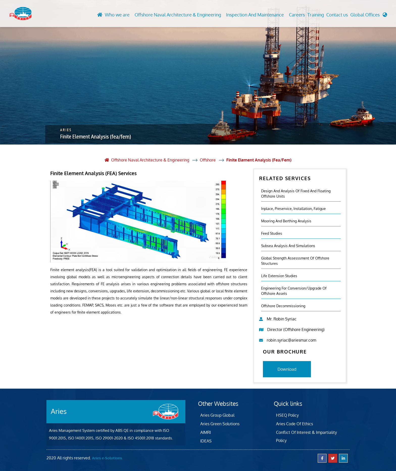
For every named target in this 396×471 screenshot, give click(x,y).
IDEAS (206, 440)
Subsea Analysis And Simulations (288, 246)
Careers (297, 14)
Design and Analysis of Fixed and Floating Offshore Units (296, 193)
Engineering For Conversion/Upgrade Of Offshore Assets (294, 291)
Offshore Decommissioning (283, 306)
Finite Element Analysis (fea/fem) (258, 159)
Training (315, 14)
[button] (368, 16)
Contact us (337, 14)
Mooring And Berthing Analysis (286, 221)
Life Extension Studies (279, 276)
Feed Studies (271, 233)
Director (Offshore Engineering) (296, 329)
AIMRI (205, 432)
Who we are (117, 14)
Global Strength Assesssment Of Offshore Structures (295, 261)
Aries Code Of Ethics (294, 423)
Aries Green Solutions (219, 423)
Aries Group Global (217, 415)
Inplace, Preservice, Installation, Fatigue (293, 208)
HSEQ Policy (287, 415)
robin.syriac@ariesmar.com (291, 340)
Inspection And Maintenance (255, 14)
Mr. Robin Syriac (281, 318)
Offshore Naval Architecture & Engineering (178, 14)
